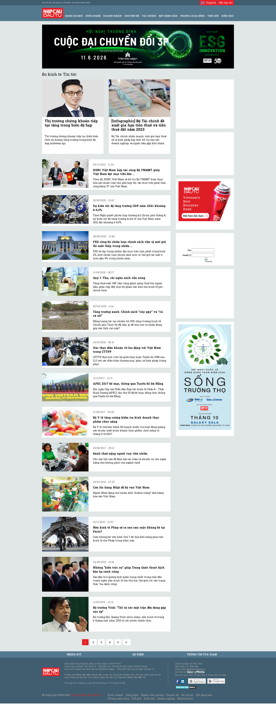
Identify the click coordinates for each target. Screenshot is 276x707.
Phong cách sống (118, 698)
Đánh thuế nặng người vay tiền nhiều (120, 453)
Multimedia (185, 698)
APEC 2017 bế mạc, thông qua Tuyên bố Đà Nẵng (128, 383)
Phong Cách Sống (192, 15)
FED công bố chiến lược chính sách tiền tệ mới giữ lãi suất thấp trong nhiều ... (129, 243)
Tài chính (187, 695)
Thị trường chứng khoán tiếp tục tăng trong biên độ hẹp (71, 123)
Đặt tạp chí (226, 2)
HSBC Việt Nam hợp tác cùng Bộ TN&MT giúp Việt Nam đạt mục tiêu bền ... (126, 172)
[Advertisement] (204, 294)
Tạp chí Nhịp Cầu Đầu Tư (86, 695)
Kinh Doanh (74, 15)
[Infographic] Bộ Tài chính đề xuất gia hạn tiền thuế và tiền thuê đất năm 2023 (138, 125)
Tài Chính (149, 15)
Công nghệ (132, 695)
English (208, 2)
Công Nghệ (92, 15)
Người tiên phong (152, 695)
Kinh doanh (115, 695)
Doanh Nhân (112, 15)
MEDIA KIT (74, 654)
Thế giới (213, 15)
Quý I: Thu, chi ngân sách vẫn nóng (119, 278)
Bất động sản (168, 15)
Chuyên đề (131, 15)
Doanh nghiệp (166, 698)
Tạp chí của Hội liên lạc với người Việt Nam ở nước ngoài (66, 3)
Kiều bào (149, 698)
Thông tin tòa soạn (202, 654)
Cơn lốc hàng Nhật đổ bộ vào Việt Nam (121, 487)
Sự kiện (138, 654)
